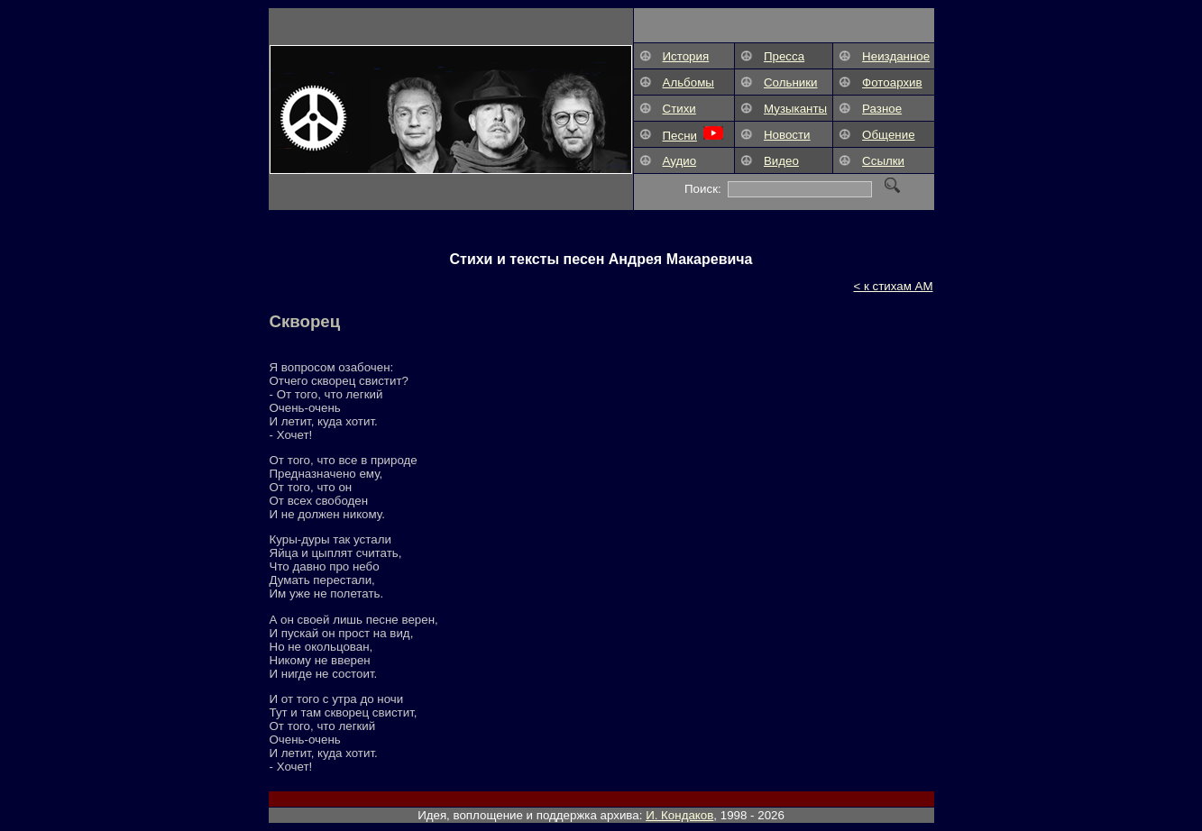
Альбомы (688, 82)
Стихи (679, 108)
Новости (787, 135)
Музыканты (795, 108)
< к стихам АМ (892, 286)
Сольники (791, 82)
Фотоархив (892, 82)
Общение (888, 135)
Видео (781, 161)
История (686, 56)
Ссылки (883, 161)
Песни (680, 135)
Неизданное (896, 56)
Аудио (680, 161)
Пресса (784, 56)
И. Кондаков (679, 815)
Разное (882, 108)
